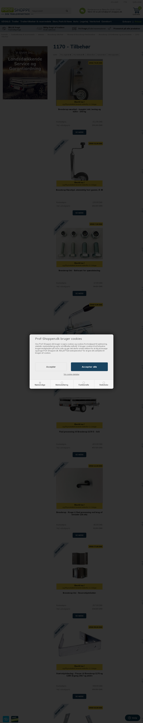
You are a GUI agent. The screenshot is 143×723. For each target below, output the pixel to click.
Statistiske (103, 385)
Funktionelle (84, 385)
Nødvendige (40, 385)
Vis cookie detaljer (71, 374)
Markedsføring (62, 385)
